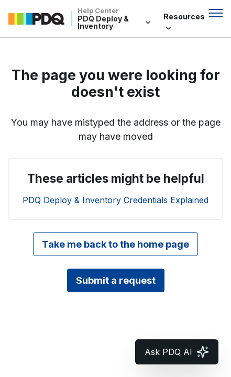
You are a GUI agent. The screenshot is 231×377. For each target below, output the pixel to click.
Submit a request (116, 280)
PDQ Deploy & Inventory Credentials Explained (115, 200)
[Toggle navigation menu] (216, 13)
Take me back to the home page (115, 244)
